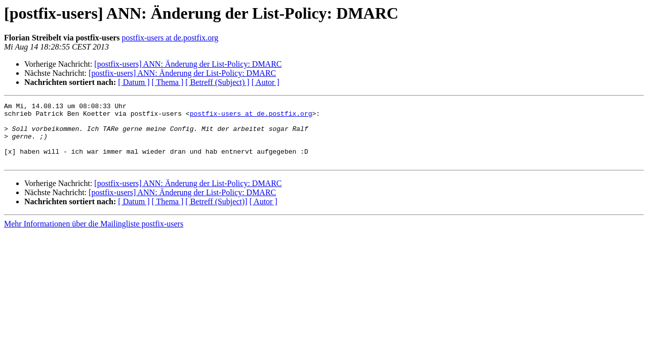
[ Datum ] (133, 82)
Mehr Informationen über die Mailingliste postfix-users (93, 236)
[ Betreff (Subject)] (216, 213)
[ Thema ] (168, 82)
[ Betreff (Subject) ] (217, 82)
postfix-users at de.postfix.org (170, 37)
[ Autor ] (265, 82)
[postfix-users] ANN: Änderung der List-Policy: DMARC (187, 64)
